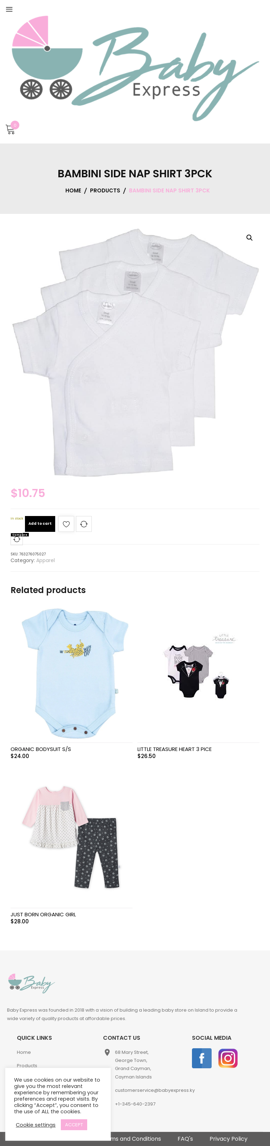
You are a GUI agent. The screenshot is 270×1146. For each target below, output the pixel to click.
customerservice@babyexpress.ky (155, 1090)
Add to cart (40, 523)
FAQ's (185, 1139)
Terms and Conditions (131, 1139)
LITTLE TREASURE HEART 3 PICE (174, 749)
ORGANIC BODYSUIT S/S (41, 749)
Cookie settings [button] (36, 1125)
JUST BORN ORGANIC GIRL (43, 914)
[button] (249, 237)
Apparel (45, 560)
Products (27, 1065)
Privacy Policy (229, 1139)
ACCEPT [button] (74, 1124)
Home (24, 1052)
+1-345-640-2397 (135, 1104)
